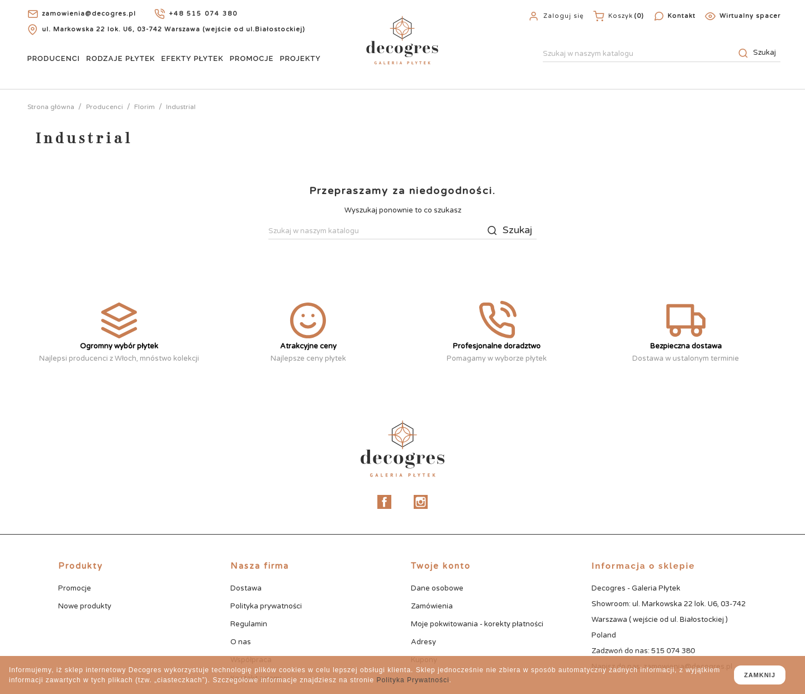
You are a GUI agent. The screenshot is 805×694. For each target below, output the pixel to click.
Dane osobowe (437, 588)
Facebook (384, 502)
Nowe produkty (84, 606)
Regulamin (248, 624)
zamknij (759, 675)
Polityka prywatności (266, 606)
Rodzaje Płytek (120, 58)
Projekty (300, 58)
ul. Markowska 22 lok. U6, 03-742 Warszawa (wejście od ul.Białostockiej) (173, 29)
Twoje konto (441, 566)
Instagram (421, 502)
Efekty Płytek (192, 58)
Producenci (53, 58)
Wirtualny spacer (749, 16)
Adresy (423, 642)
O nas (240, 642)
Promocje (252, 58)
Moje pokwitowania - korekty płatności (477, 624)
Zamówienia (432, 606)
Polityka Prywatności (413, 680)
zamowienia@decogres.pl (89, 13)
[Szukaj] (661, 54)
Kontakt (681, 16)
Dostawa (246, 588)
